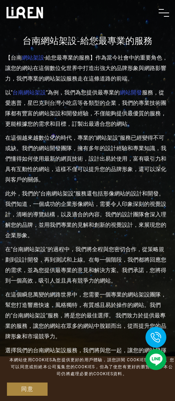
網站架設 (33, 57)
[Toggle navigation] (163, 12)
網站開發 (131, 92)
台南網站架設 (29, 92)
